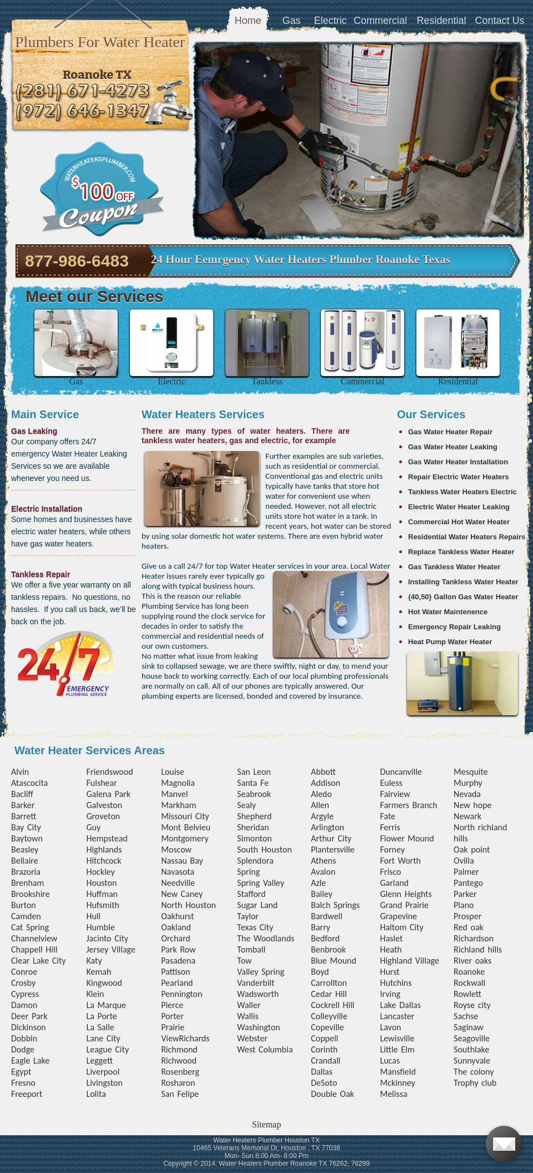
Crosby (23, 983)
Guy (93, 827)
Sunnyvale (472, 1060)
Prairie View (172, 1033)
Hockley (100, 871)
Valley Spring (260, 971)
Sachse (466, 1016)
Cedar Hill (329, 994)
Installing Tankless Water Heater (463, 582)
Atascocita (29, 783)
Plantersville (333, 849)
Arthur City (331, 838)
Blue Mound (333, 960)
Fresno (23, 1082)
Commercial (380, 20)
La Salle (100, 1027)
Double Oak (332, 1094)
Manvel (174, 794)
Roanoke (469, 971)
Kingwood (104, 983)
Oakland (176, 927)
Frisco (390, 871)
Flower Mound (407, 838)
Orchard (175, 938)
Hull (93, 916)
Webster (252, 1038)
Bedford (325, 938)
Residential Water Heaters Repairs (466, 537)
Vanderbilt (255, 983)
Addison (325, 783)
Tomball (251, 949)
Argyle (322, 816)
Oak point (472, 849)
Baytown (27, 838)
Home (247, 20)
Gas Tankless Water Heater (454, 567)
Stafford (251, 894)
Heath (390, 949)
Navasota (177, 871)
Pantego (468, 883)
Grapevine (398, 916)
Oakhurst (177, 916)
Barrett (23, 816)
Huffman (102, 894)
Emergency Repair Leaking (454, 627)
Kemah (98, 971)
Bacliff (22, 794)
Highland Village (409, 960)
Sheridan (253, 827)
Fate (387, 816)
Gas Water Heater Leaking (452, 447)
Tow (244, 960)
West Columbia (265, 1049)
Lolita (95, 1094)
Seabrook (254, 794)
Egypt (21, 1071)
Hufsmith (102, 905)
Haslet (391, 938)
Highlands (104, 849)
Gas (291, 20)
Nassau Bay (182, 860)
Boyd (320, 971)
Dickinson (28, 1027)
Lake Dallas (400, 1005)
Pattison (175, 971)
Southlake (471, 1049)
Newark (467, 816)
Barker (22, 805)
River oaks (472, 960)
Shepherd (254, 816)
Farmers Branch (408, 805)
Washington (258, 1027)
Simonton (254, 838)
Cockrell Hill (332, 1005)
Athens (323, 860)
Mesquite (471, 771)
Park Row (178, 949)
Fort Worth (400, 860)
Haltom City (401, 927)
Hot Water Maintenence (447, 612)
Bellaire (24, 860)
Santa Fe (253, 783)
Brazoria (26, 871)
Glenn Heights (405, 894)
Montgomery (184, 838)
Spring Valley (260, 883)
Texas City (255, 927)
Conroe (24, 971)
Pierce (172, 1005)
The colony (474, 1071)
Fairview (395, 794)
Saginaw (469, 1027)
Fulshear (101, 783)
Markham (178, 805)
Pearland (177, 983)
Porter (172, 1016)
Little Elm (397, 1049)
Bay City (26, 827)
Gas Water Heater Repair (450, 432)
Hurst (389, 971)
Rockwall (469, 983)
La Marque (105, 1005)
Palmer (466, 871)
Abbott (323, 771)
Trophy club (475, 1082)
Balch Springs (335, 905)
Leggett (99, 1060)
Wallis (248, 1016)
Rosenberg (180, 1071)
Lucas (390, 1060)
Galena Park (108, 794)
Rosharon (178, 1082)
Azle (318, 883)
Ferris (390, 827)
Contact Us (499, 20)
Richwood (179, 1060)
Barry (320, 927)
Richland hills (478, 949)
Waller (248, 1005)
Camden (26, 916)
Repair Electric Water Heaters (458, 477)
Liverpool (102, 1071)
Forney (392, 849)
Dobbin (24, 1038)
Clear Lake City (38, 960)
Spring (248, 871)
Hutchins (395, 983)
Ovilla (464, 860)
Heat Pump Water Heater (450, 642)
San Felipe (180, 1094)
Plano (464, 905)
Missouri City (185, 816)
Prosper (467, 916)
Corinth (324, 1049)
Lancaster (397, 1016)
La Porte (101, 1016)
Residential (441, 20)
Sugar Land (257, 905)
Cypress (25, 994)
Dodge (22, 1049)
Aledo (321, 794)
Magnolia (178, 783)
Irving (390, 994)
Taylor (248, 916)
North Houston (188, 905)
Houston (101, 883)
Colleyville (329, 1016)
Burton (23, 905)
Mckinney (397, 1082)
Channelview (34, 938)
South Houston (264, 849)
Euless (391, 783)
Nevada (467, 794)
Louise (172, 771)
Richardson (474, 938)
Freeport (26, 1094)
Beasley (24, 849)
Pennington (181, 994)
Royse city (472, 1005)
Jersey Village (110, 949)
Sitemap (266, 1124)
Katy (94, 960)
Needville (178, 883)
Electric (330, 20)
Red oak (469, 927)
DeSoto (324, 1082)
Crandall (325, 1060)
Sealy (246, 805)
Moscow (176, 849)
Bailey (322, 894)
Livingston (104, 1082)
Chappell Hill (34, 949)
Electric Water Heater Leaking (459, 507)
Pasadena (178, 960)
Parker (465, 894)
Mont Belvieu (185, 827)
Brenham (27, 883)
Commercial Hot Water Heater (459, 522)
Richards (194, 1038)
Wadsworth (258, 994)
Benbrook (328, 949)
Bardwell (327, 916)
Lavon (390, 1027)
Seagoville (472, 1038)
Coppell (324, 1038)
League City (107, 1049)
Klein (95, 994)
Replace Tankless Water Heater (461, 552)
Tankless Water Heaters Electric (462, 492)
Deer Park (29, 1016)
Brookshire (30, 894)
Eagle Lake (30, 1060)
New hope (472, 805)
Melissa (393, 1094)
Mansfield (397, 1071)
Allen (320, 805)
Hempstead (106, 838)
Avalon (323, 871)
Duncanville (400, 771)
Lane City (103, 1038)
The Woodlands (265, 938)
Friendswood (109, 771)
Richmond (179, 1049)
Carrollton (329, 983)
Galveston (104, 805)
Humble (100, 927)
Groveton (103, 816)
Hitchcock (103, 860)
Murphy (468, 783)
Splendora (255, 860)
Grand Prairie (404, 905)
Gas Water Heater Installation (458, 462)
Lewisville (397, 1038)
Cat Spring (30, 927)
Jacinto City (107, 938)
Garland (394, 883)
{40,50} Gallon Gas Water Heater (463, 597)
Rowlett (467, 994)
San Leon (254, 771)
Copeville (327, 1027)
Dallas (322, 1071)
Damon (24, 1005)
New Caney (182, 894)
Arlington (327, 827)
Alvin (20, 771)
